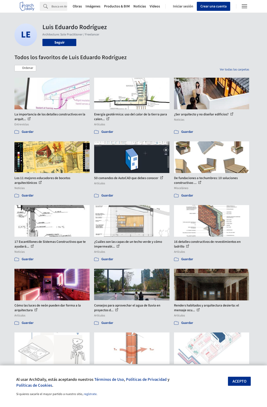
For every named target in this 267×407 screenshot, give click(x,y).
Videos (155, 6)
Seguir (59, 42)
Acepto (239, 381)
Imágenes (93, 6)
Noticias (139, 6)
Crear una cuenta (213, 6)
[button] (25, 68)
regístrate (90, 394)
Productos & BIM (117, 6)
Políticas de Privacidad (146, 379)
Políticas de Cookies (34, 385)
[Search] (59, 6)
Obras (77, 6)
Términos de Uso (109, 379)
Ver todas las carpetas (234, 69)
